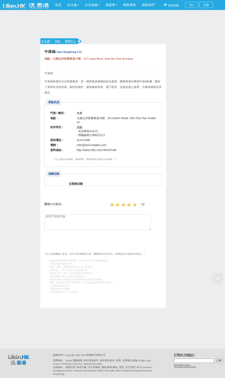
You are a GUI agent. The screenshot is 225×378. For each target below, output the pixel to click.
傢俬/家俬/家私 (109, 367)
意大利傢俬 (94, 367)
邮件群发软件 (107, 360)
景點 (57, 41)
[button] (73, 5)
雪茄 (121, 367)
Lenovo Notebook (61, 363)
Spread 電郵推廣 (74, 360)
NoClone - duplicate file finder (87, 363)
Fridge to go (144, 360)
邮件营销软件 (91, 360)
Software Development (85, 370)
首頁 (58, 5)
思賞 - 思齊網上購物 (126, 360)
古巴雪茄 (130, 367)
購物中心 (70, 41)
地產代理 (70, 367)
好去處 (45, 41)
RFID (100, 370)
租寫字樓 (81, 367)
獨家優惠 (129, 5)
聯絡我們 (148, 5)
